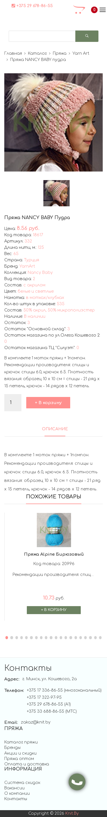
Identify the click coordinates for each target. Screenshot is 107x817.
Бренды (12, 747)
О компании (17, 793)
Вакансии (14, 788)
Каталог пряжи (21, 742)
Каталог (37, 53)
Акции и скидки (20, 753)
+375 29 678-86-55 (32, 6)
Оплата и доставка (26, 764)
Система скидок (22, 782)
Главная (13, 53)
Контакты (15, 799)
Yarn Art (80, 53)
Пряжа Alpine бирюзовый (54, 554)
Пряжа (59, 53)
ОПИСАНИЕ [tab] (55, 429)
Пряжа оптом (19, 758)
